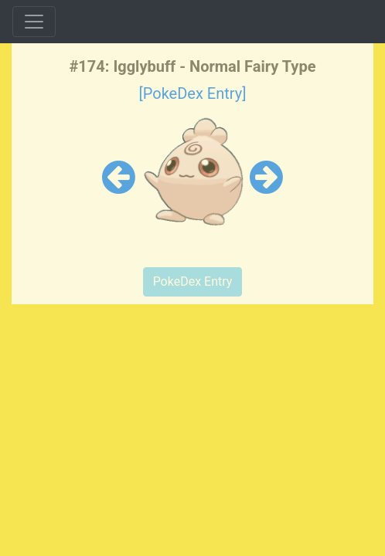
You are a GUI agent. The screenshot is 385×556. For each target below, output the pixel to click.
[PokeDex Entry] (192, 93)
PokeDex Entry (193, 281)
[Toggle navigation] (34, 21)
